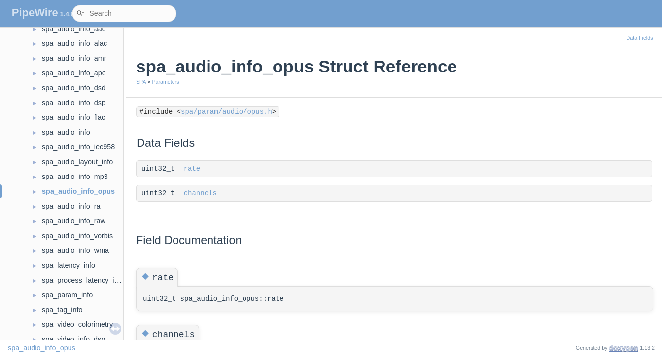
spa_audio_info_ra (71, 206)
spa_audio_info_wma (75, 250)
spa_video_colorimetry (77, 324)
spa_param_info (67, 295)
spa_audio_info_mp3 (75, 176)
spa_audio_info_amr (74, 58)
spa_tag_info (62, 310)
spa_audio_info (66, 132)
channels (200, 193)
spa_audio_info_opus (78, 191)
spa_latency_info (68, 265)
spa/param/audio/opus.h (226, 112)
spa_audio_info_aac (73, 29)
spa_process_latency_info (83, 280)
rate (192, 169)
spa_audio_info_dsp (73, 102)
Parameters (165, 82)
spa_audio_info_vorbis (77, 236)
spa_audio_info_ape (74, 73)
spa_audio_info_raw (73, 221)
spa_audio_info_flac (73, 117)
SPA (141, 82)
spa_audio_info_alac (74, 43)
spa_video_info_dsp (73, 339)
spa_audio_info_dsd (73, 88)
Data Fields (640, 38)
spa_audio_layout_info (77, 162)
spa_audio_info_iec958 (78, 147)
